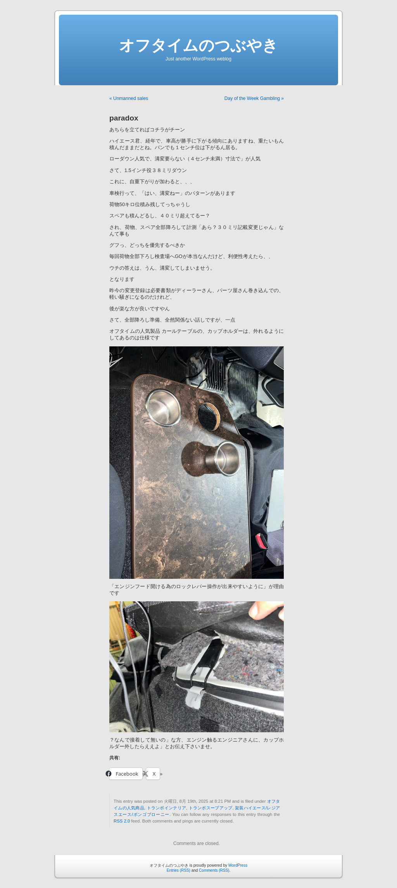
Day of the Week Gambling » (254, 98)
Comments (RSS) (214, 870)
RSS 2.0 (122, 821)
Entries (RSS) (178, 870)
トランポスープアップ (211, 807)
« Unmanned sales (128, 98)
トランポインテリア (166, 807)
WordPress (237, 865)
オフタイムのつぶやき (198, 45)
